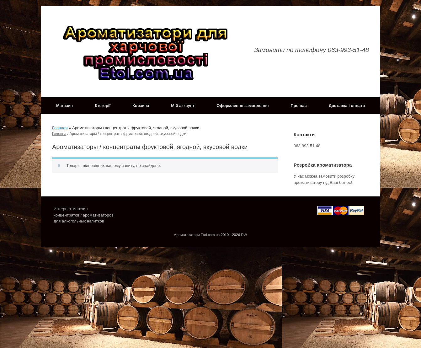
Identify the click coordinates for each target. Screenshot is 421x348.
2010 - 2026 (230, 235)
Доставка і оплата (347, 105)
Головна (59, 133)
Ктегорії (102, 105)
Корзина (140, 105)
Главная (59, 128)
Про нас (299, 105)
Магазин (64, 105)
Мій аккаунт (183, 105)
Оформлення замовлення (242, 105)
